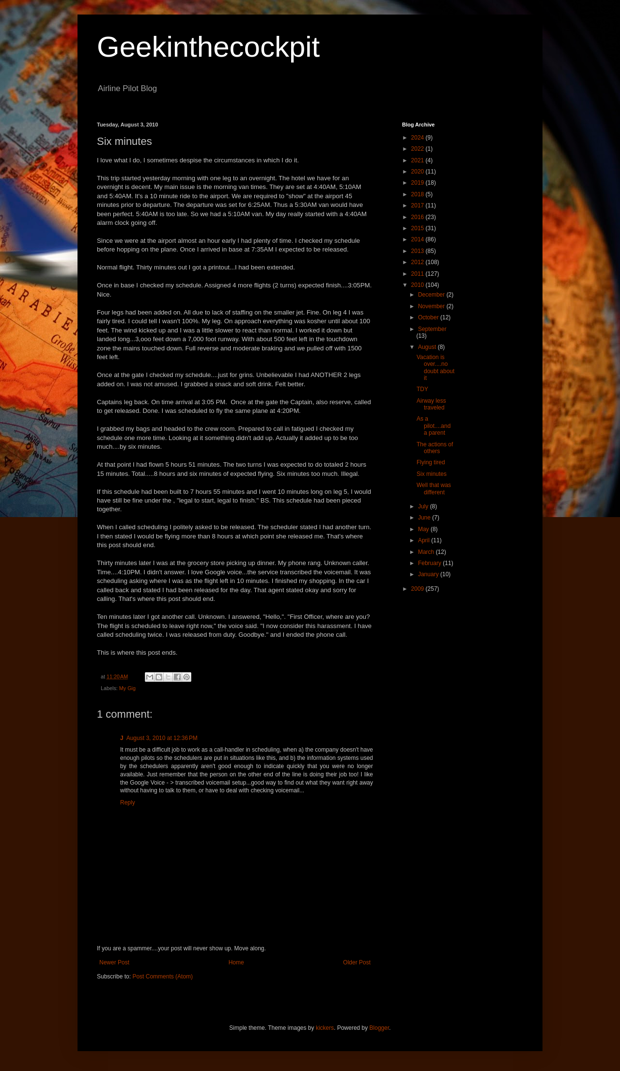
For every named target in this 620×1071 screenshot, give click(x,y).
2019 (418, 182)
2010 (418, 285)
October (429, 317)
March (427, 552)
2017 (418, 205)
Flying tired (431, 462)
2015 (418, 228)
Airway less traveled (431, 404)
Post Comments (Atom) (162, 976)
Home (236, 962)
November (432, 306)
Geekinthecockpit (208, 47)
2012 (418, 262)
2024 (418, 137)
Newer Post (114, 962)
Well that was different (434, 488)
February (430, 563)
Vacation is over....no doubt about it (435, 367)
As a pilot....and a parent (433, 425)
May (424, 529)
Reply (127, 802)
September (432, 329)
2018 (418, 194)
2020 (418, 171)
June (425, 517)
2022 (418, 148)
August (428, 347)
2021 (418, 160)
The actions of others (435, 448)
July (424, 506)
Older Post (357, 962)
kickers (325, 1027)
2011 (418, 273)
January (429, 574)
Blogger (379, 1027)
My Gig (127, 688)
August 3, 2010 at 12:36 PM (162, 738)
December (432, 294)
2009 (418, 588)
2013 (418, 251)
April (424, 540)
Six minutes (432, 474)
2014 (418, 239)
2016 (418, 217)
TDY (422, 389)
